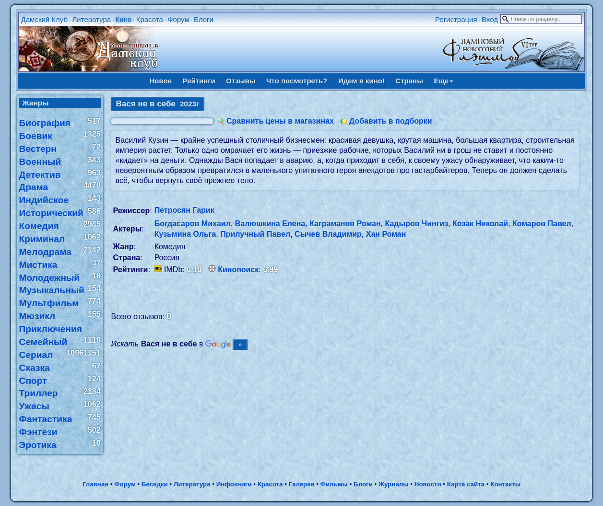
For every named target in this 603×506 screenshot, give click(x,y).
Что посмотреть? (296, 81)
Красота (149, 19)
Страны (409, 81)
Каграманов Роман (344, 223)
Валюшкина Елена (270, 223)
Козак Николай (480, 223)
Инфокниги (234, 484)
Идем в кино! (361, 81)
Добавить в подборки (390, 121)
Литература (91, 19)
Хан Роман (386, 234)
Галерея (302, 484)
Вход (490, 19)
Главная (95, 484)
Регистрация (456, 19)
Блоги (203, 19)
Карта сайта (466, 484)
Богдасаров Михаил (192, 223)
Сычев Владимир (328, 234)
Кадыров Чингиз (417, 223)
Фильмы (334, 484)
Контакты (505, 484)
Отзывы (240, 81)
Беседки (155, 484)
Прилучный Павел (255, 234)
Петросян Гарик (184, 210)
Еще (443, 81)
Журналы (393, 484)
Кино (124, 19)
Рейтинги (199, 81)
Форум (178, 19)
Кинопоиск (238, 269)
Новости (427, 484)
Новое (161, 81)
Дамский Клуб (44, 19)
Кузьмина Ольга (185, 234)
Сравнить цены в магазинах (280, 121)
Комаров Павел (541, 223)
